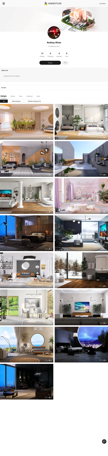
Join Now (103, 3)
